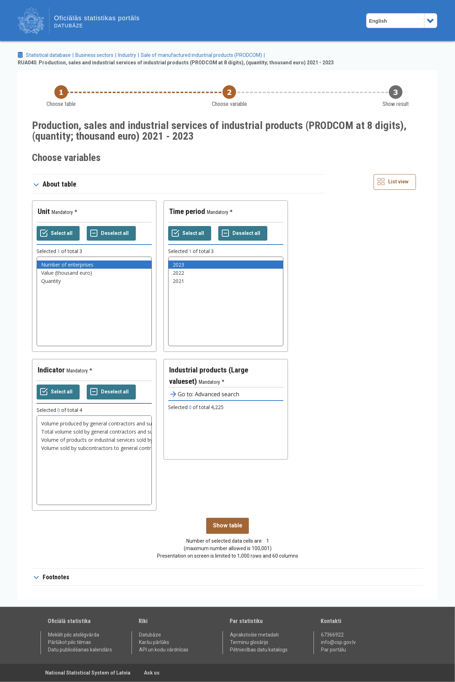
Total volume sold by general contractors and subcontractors (94, 432)
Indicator (51, 370)
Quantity (94, 281)
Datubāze (150, 635)
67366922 (332, 635)
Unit (44, 211)
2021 (225, 281)
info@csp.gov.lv (338, 642)
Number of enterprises (94, 265)
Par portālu (333, 650)
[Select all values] (58, 233)
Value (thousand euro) (94, 273)
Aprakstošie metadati (254, 635)
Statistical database (48, 55)
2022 (225, 273)
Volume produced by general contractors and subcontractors (94, 423)
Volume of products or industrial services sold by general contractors (94, 440)
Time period (187, 211)
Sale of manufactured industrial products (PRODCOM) (201, 55)
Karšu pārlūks (154, 642)
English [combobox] (378, 21)
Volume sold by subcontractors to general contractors (94, 448)
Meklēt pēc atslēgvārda (73, 635)
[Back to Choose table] (61, 96)
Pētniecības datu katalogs (259, 650)
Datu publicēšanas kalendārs (80, 650)
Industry (127, 55)
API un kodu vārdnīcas (163, 650)
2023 (225, 265)
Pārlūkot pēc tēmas (69, 642)
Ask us (152, 673)
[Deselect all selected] (111, 233)
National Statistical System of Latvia (87, 673)
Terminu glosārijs (249, 642)
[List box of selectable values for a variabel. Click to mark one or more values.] (94, 301)
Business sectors (94, 55)
